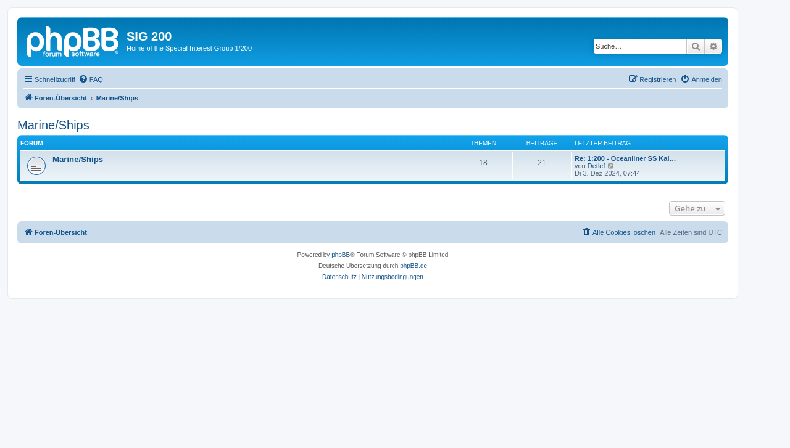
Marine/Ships (53, 125)
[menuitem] (90, 79)
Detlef (596, 165)
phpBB (340, 254)
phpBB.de (413, 266)
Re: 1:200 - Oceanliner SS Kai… (625, 158)
